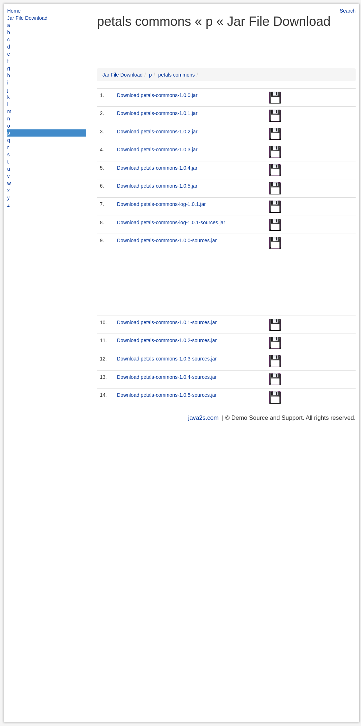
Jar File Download (27, 18)
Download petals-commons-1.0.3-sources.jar (167, 359)
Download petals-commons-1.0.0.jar (157, 95)
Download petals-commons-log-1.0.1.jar (161, 204)
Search (348, 11)
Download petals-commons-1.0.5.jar (157, 186)
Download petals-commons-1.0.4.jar (157, 168)
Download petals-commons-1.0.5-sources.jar (167, 395)
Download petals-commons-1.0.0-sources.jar (167, 240)
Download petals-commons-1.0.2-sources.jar (167, 340)
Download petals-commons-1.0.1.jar (157, 113)
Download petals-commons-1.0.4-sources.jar (167, 377)
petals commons (176, 75)
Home (13, 11)
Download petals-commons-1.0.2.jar (157, 131)
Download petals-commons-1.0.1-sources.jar (167, 322)
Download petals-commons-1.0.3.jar (157, 149)
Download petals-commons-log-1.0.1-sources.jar (171, 222)
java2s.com (203, 417)
